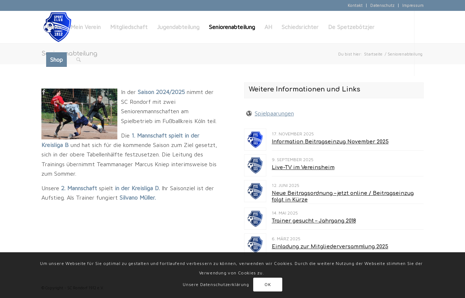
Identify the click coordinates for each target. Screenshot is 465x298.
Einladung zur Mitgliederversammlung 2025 (330, 246)
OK (267, 284)
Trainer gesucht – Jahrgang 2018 (314, 221)
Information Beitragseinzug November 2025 (330, 141)
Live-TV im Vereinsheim (303, 167)
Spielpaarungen (274, 113)
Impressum (413, 5)
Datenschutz (382, 5)
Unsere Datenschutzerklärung (216, 284)
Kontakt (355, 5)
